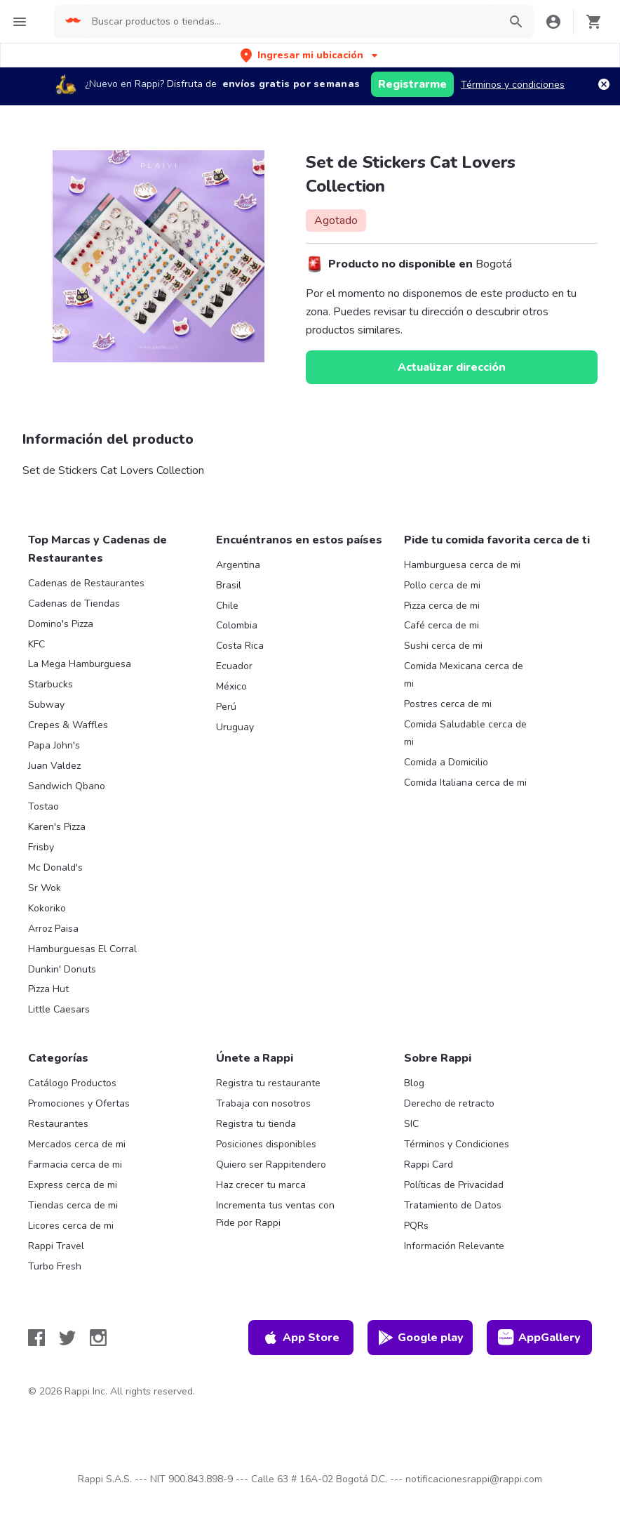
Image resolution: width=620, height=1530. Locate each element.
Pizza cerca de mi (442, 605)
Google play (420, 1337)
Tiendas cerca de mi (73, 1205)
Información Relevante (454, 1246)
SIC (411, 1123)
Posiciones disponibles (266, 1144)
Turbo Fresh (54, 1266)
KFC (36, 644)
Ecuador (234, 666)
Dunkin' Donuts (62, 969)
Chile (227, 605)
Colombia (236, 625)
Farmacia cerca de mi (75, 1164)
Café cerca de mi (441, 625)
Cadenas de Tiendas (74, 603)
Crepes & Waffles (68, 725)
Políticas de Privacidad (454, 1185)
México (231, 686)
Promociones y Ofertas (79, 1103)
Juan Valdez (54, 765)
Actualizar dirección (452, 367)
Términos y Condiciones (456, 1144)
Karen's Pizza (57, 826)
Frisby (41, 847)
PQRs (416, 1225)
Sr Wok (44, 888)
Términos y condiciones (513, 84)
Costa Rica (240, 645)
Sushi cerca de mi (443, 645)
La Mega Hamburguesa (79, 664)
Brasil (228, 585)
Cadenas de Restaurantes (86, 583)
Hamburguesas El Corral (82, 949)
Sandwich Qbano (66, 786)
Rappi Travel (56, 1246)
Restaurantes (58, 1123)
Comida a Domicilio (446, 762)
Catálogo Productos (72, 1083)
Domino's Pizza (60, 624)
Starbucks (50, 684)
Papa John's (54, 745)
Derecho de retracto (449, 1103)
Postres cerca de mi (448, 704)
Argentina (238, 565)
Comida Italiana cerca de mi (465, 782)
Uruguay (235, 727)
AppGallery (539, 1337)
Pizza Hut (48, 989)
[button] (310, 55)
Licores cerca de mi (71, 1225)
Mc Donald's (55, 867)
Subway (46, 704)
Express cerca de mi (72, 1185)
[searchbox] (290, 22)
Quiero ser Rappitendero (271, 1164)
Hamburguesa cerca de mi (462, 565)
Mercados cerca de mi (77, 1144)
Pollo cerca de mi (442, 585)
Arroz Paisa (53, 928)
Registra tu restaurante (268, 1083)
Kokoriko (47, 908)
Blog (414, 1083)
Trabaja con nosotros (263, 1103)
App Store (300, 1337)
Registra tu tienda (256, 1123)
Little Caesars (59, 1009)
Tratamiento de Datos (452, 1205)
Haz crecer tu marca (261, 1185)
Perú (226, 706)
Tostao (43, 806)
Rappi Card (428, 1164)
